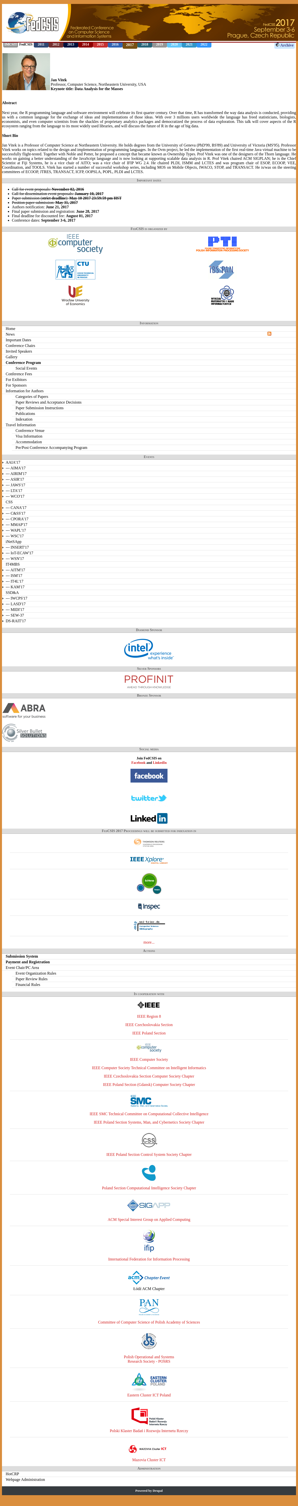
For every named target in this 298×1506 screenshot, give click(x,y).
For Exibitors (16, 379)
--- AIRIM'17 (16, 474)
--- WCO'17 (15, 496)
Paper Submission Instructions (40, 408)
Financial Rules (28, 984)
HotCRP (12, 1474)
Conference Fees (19, 374)
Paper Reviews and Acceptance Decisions (48, 402)
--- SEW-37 (15, 615)
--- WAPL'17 (16, 530)
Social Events (26, 368)
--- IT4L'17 (14, 581)
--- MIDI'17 (15, 609)
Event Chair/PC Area (22, 968)
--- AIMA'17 (16, 468)
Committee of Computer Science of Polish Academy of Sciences (149, 1322)
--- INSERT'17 (17, 547)
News (10, 334)
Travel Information (21, 425)
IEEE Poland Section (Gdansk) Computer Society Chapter (149, 1084)
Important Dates (18, 340)
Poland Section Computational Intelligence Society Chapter (149, 1188)
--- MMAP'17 (16, 525)
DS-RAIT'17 (16, 621)
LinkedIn (160, 763)
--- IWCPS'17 (16, 598)
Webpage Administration (25, 1479)
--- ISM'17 (14, 575)
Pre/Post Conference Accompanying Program (51, 447)
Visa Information (29, 436)
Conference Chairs (20, 346)
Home (10, 329)
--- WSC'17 (15, 536)
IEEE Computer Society (149, 1059)
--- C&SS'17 (15, 513)
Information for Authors (25, 391)
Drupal (158, 1490)
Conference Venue (30, 430)
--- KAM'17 (15, 587)
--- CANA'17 (16, 508)
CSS (9, 502)
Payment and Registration (28, 962)
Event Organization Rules (36, 973)
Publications (25, 413)
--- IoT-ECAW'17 (19, 553)
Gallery (12, 357)
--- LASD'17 (16, 604)
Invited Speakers (19, 351)
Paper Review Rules (32, 979)
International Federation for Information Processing (149, 1259)
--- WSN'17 (15, 559)
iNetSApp (13, 542)
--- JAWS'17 (15, 485)
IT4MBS (13, 564)
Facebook (138, 763)
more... (149, 942)
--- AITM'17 (15, 570)
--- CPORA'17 (17, 519)
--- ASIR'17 (15, 479)
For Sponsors (16, 385)
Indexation (24, 419)
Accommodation (29, 442)
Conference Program (23, 362)
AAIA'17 (13, 462)
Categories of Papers (32, 396)
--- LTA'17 (14, 491)
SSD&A (12, 592)
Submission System (22, 956)
